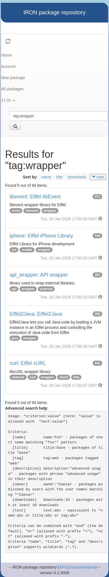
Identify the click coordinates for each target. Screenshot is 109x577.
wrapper (50, 211)
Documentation (82, 567)
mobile (26, 250)
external (46, 289)
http (76, 377)
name (46, 177)
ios (14, 250)
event (16, 211)
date (97, 177)
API (62, 567)
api (14, 289)
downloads (76, 177)
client (63, 377)
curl (33, 377)
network (18, 377)
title (59, 177)
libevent (31, 211)
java (15, 338)
